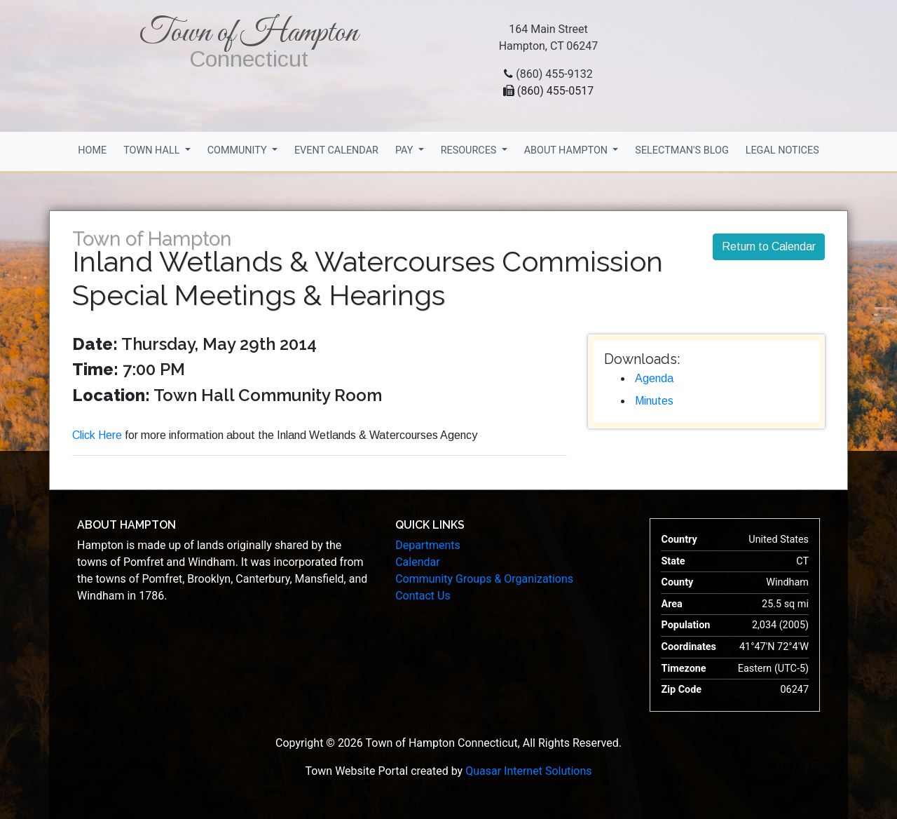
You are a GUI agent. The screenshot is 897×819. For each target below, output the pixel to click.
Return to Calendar (769, 246)
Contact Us (423, 595)
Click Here (97, 435)
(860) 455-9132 (554, 74)
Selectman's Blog (681, 150)
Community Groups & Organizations (484, 579)
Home (92, 150)
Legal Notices (782, 150)
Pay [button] (405, 150)
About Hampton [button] (567, 150)
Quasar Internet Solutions (528, 771)
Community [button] (238, 150)
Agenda (654, 378)
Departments (427, 545)
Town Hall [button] (152, 150)
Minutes (654, 401)
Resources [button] (470, 150)
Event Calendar (336, 150)
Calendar (417, 562)
